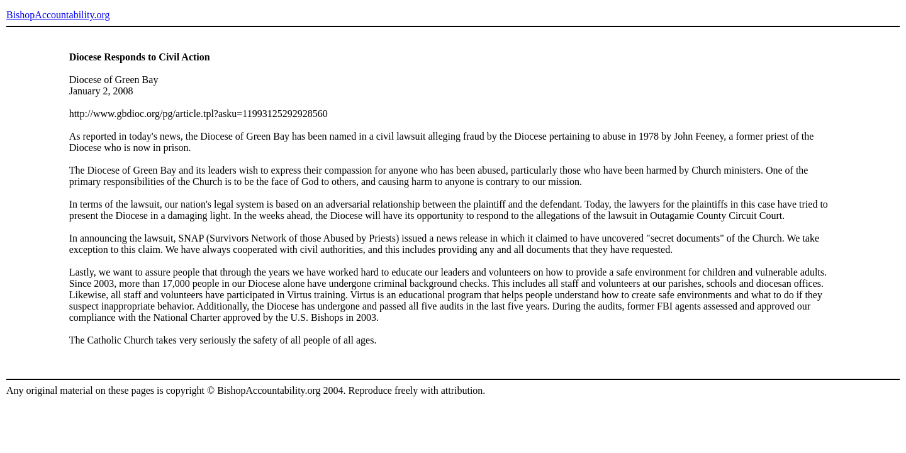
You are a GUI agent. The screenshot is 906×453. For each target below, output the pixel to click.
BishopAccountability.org (57, 14)
